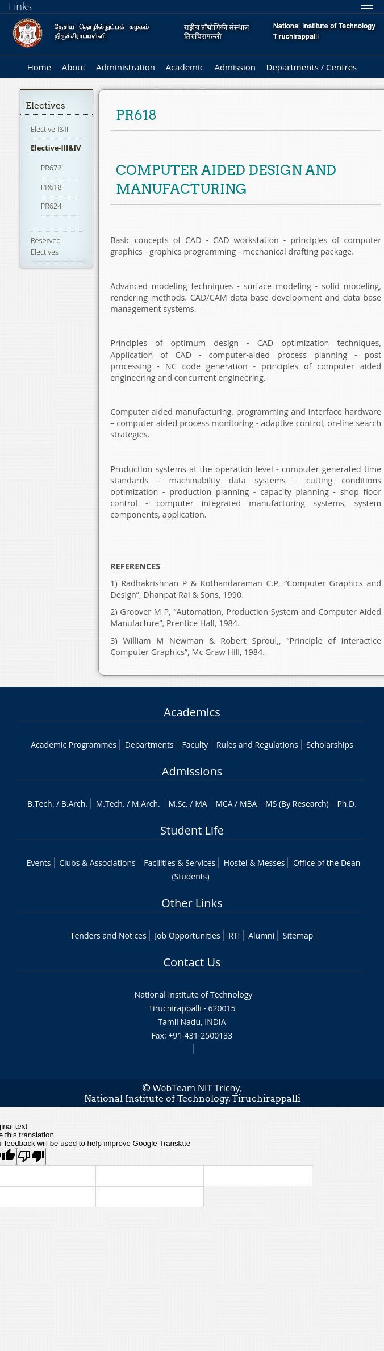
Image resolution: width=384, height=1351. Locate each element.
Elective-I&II (49, 129)
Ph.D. (347, 803)
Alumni (261, 935)
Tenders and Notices (108, 935)
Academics (192, 712)
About (74, 67)
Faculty (195, 744)
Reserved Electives (46, 246)
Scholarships (329, 744)
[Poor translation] (31, 1156)
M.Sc (177, 803)
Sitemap (298, 935)
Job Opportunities (187, 935)
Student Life (192, 830)
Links (20, 6)
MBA (248, 803)
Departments (149, 744)
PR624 (51, 206)
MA (201, 803)
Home (39, 67)
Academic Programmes (73, 744)
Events (39, 862)
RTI (234, 935)
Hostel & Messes (254, 862)
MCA (223, 803)
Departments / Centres (311, 67)
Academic (184, 67)
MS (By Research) (297, 803)
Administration (125, 67)
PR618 (51, 187)
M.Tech (109, 803)
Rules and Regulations (257, 744)
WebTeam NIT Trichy (196, 1088)
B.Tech (39, 803)
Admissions (192, 771)
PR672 (51, 167)
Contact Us (191, 962)
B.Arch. (74, 803)
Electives (45, 105)
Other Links (191, 903)
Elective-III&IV (56, 148)
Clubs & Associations (97, 862)
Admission (235, 67)
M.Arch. (146, 803)
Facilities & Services (179, 862)
